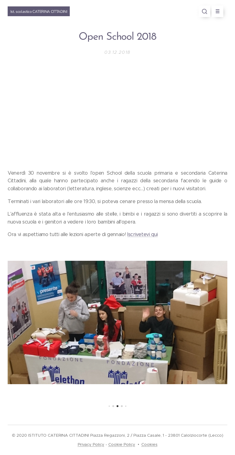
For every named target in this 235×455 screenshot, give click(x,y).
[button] (204, 11)
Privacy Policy (91, 444)
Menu (215, 11)
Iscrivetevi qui (142, 234)
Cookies (149, 444)
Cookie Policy (121, 444)
